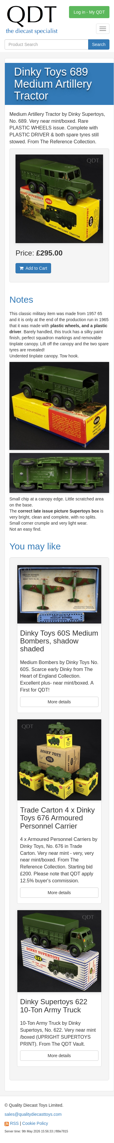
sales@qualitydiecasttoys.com (33, 1114)
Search (98, 44)
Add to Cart (33, 268)
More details (59, 701)
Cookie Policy (35, 1123)
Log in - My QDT (89, 12)
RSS (14, 1123)
